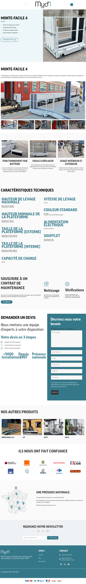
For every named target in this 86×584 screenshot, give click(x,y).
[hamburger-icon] (26, 5)
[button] (2, 100)
